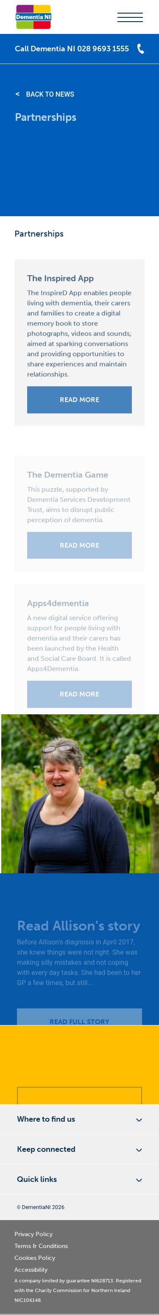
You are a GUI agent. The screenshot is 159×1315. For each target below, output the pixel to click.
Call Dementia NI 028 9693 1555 (72, 48)
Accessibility (30, 1269)
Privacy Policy (33, 1234)
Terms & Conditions (41, 1246)
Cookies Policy (34, 1258)
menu (130, 17)
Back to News (50, 94)
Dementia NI (33, 17)
